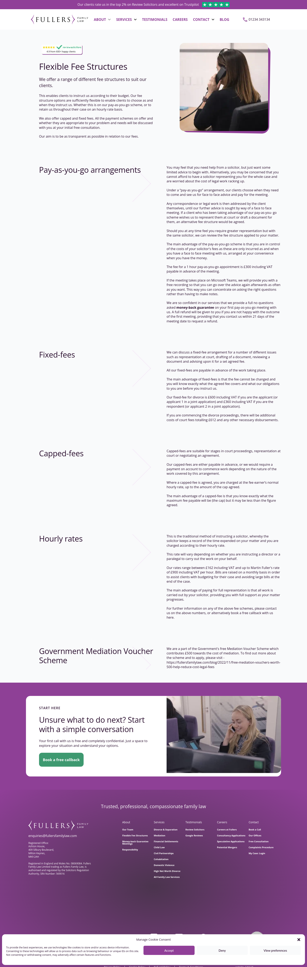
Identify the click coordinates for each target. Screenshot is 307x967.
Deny (222, 950)
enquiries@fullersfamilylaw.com (52, 836)
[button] (299, 940)
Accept (169, 950)
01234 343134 (259, 19)
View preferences (275, 950)
